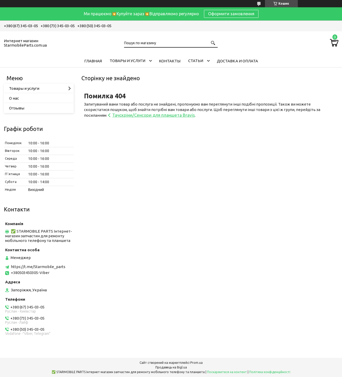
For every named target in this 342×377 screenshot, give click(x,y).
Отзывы (16, 108)
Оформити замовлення (231, 13)
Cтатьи (195, 60)
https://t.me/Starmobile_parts (38, 266)
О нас (14, 98)
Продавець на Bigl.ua (171, 367)
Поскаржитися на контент (227, 372)
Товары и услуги (127, 60)
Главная (93, 61)
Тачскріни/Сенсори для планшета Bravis (153, 115)
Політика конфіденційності (269, 372)
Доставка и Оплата (237, 61)
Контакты (169, 61)
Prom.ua (196, 362)
